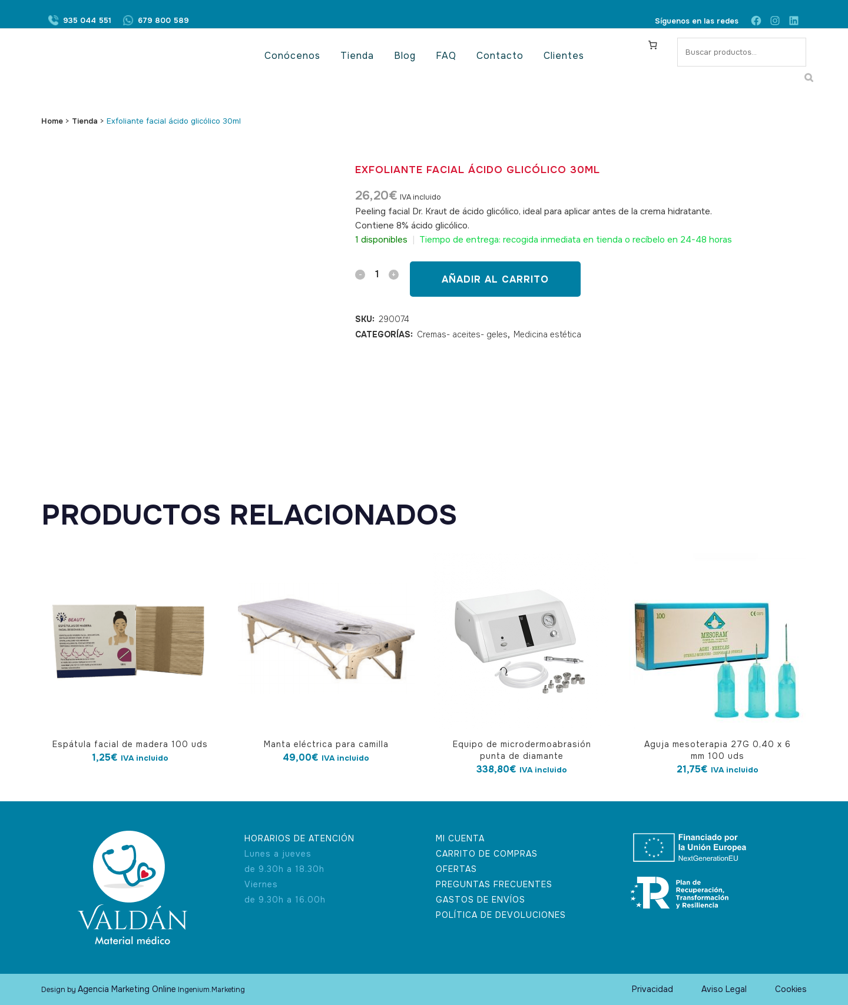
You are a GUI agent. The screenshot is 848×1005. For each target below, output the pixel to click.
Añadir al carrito (495, 279)
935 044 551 (87, 21)
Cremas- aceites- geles (462, 334)
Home (52, 121)
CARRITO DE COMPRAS (487, 853)
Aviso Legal (724, 989)
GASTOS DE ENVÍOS (480, 899)
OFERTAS (456, 869)
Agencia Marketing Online (127, 989)
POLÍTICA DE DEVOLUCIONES (501, 915)
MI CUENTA (460, 838)
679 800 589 (163, 21)
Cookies (791, 989)
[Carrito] (653, 45)
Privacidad (652, 989)
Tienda (85, 121)
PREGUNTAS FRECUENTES (494, 884)
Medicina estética (547, 334)
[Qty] (376, 274)
